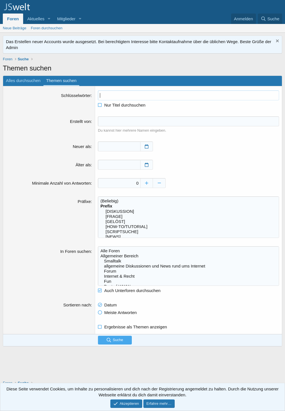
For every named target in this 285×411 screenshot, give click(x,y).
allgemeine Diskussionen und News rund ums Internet (188, 266)
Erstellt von (80, 121)
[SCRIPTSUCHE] (188, 231)
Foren (13, 18)
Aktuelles (36, 18)
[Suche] (270, 19)
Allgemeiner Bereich (188, 255)
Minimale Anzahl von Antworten (61, 183)
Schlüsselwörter (76, 95)
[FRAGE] (188, 216)
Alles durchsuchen (23, 80)
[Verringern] (159, 183)
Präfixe (84, 201)
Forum (188, 271)
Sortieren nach (77, 304)
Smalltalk (188, 261)
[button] (49, 19)
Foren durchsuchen (46, 28)
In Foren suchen (75, 251)
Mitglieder (66, 18)
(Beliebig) (188, 201)
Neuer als (82, 146)
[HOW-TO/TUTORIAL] (188, 226)
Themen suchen (61, 80)
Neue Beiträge (14, 28)
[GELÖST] (188, 221)
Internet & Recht (188, 276)
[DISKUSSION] (188, 211)
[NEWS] (188, 236)
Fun (188, 281)
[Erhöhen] (146, 183)
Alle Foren (188, 250)
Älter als (83, 164)
